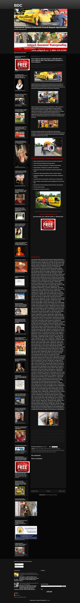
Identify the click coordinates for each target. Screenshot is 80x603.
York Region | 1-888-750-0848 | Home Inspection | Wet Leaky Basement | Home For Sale (29, 574)
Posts (17, 564)
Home (48, 491)
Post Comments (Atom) (51, 494)
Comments (18, 566)
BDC (18, 5)
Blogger (48, 600)
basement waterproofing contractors (40, 450)
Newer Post (34, 491)
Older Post (62, 491)
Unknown (17, 595)
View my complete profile (20, 597)
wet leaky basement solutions (49, 451)
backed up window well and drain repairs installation (47, 448)
